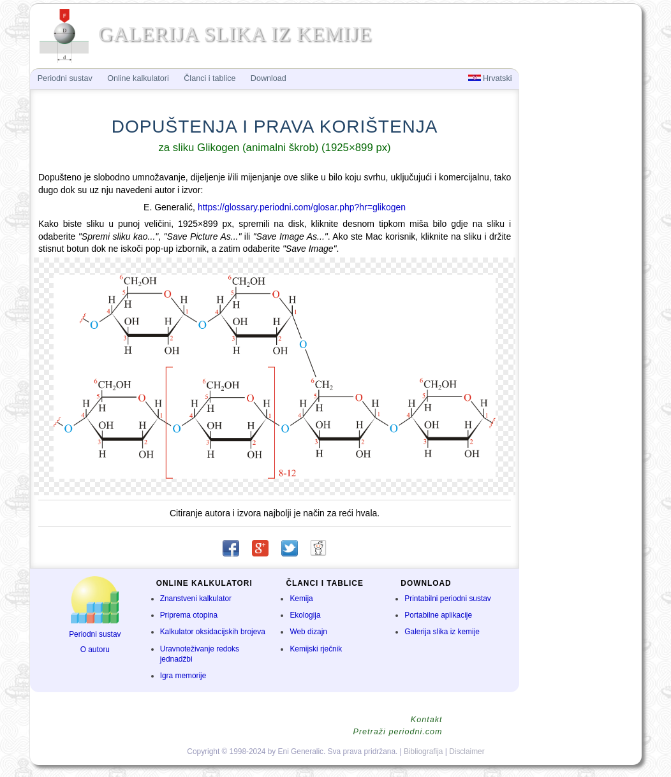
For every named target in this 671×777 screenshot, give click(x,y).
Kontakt (427, 719)
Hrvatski (490, 78)
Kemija (301, 598)
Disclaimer (467, 751)
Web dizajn (308, 631)
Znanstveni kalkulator (196, 598)
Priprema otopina (189, 615)
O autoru (95, 649)
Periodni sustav (95, 634)
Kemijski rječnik (316, 648)
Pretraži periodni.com (398, 731)
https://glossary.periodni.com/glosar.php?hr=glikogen (302, 207)
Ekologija (305, 615)
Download (268, 78)
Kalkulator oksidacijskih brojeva (212, 631)
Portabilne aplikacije (438, 615)
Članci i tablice (209, 78)
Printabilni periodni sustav (447, 598)
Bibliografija (423, 751)
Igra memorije (183, 675)
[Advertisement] (579, 278)
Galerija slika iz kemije (442, 631)
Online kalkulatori (138, 78)
